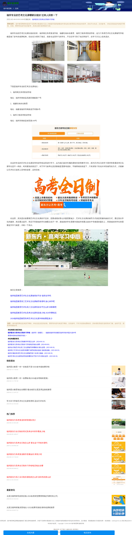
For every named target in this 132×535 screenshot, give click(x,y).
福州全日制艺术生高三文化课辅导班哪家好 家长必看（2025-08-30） (32, 347)
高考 (16, 8)
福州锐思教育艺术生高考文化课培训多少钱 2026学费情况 (33, 313)
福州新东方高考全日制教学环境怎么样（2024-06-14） (27, 341)
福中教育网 (7, 8)
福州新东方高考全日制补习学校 (43, 19)
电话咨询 (87, 533)
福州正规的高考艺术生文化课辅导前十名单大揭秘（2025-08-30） (31, 353)
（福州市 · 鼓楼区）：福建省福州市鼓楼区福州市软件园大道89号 (42, 333)
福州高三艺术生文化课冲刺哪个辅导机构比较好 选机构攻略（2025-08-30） (34, 350)
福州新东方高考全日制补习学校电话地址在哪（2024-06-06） (29, 344)
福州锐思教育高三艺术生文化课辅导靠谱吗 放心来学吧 (32, 301)
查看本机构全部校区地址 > (17, 335)
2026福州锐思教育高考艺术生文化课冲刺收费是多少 (31, 318)
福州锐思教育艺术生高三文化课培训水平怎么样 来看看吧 (33, 307)
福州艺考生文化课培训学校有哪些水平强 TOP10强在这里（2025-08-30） (33, 356)
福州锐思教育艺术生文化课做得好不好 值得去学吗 (30, 296)
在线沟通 (30, 533)
